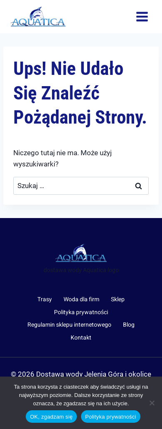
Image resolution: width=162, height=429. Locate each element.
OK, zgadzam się (51, 417)
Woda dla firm (81, 299)
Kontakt (81, 337)
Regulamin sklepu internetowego (69, 324)
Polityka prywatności (81, 312)
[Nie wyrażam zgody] (151, 403)
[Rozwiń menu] (142, 16)
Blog (129, 324)
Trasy (44, 299)
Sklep (118, 299)
